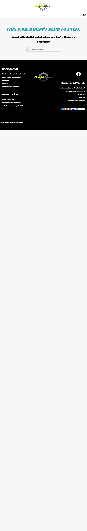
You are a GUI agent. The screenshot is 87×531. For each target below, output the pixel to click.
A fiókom (5, 80)
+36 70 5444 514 (8, 99)
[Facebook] (78, 73)
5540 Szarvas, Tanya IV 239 (12, 106)
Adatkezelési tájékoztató (11, 77)
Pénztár (5, 83)
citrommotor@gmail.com (12, 102)
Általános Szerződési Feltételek (14, 74)
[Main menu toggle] (43, 15)
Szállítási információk (10, 86)
